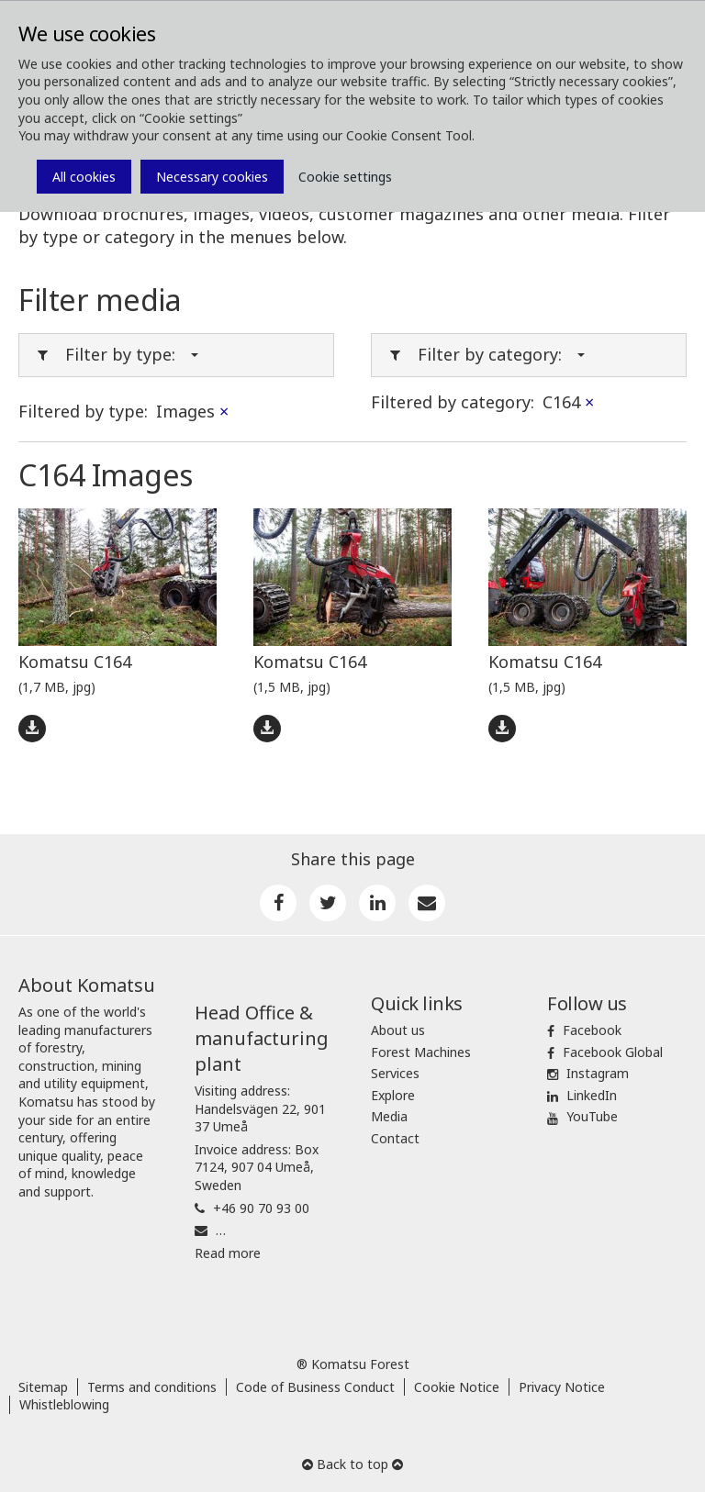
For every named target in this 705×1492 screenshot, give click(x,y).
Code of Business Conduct (315, 1387)
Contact (395, 1138)
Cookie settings (345, 176)
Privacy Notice (562, 1387)
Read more (228, 1253)
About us (398, 1030)
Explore (393, 1095)
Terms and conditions (152, 1387)
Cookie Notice (456, 1387)
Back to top (352, 1464)
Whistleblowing (64, 1404)
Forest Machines (421, 1052)
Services (395, 1073)
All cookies (84, 176)
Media (389, 1116)
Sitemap (43, 1387)
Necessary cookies (212, 176)
